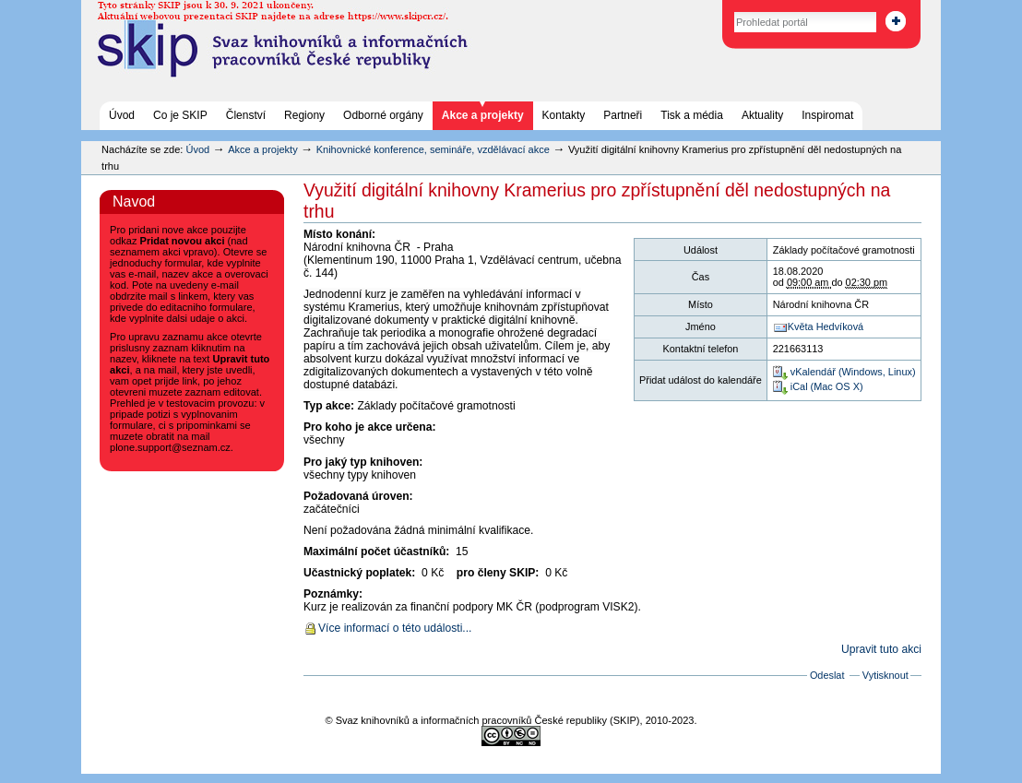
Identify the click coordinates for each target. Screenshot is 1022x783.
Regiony (304, 115)
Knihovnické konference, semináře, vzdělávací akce (434, 149)
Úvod (122, 115)
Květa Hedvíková (825, 326)
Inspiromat (827, 115)
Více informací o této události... (394, 628)
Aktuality (762, 115)
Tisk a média (691, 115)
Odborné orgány (383, 115)
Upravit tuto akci (881, 649)
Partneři (622, 115)
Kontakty (564, 115)
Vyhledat (714, 8)
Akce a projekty (483, 115)
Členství (246, 115)
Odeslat (827, 675)
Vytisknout (885, 675)
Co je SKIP (180, 115)
